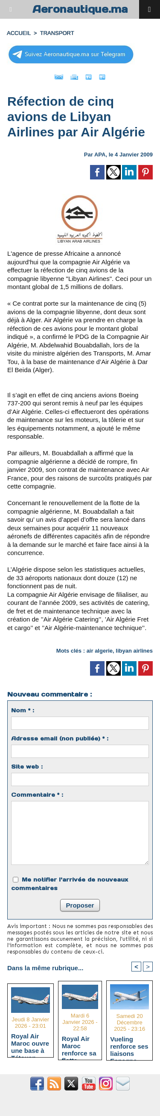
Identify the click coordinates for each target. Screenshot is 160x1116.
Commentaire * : (37, 794)
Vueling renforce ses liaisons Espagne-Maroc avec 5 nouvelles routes (129, 1046)
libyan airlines (134, 651)
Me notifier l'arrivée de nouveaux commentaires (69, 884)
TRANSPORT (57, 33)
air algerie (100, 651)
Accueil (19, 33)
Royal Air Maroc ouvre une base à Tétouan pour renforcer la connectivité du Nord (30, 1043)
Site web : (27, 766)
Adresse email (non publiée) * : (59, 738)
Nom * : (22, 710)
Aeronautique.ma (80, 9)
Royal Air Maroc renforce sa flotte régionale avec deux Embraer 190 (79, 1045)
